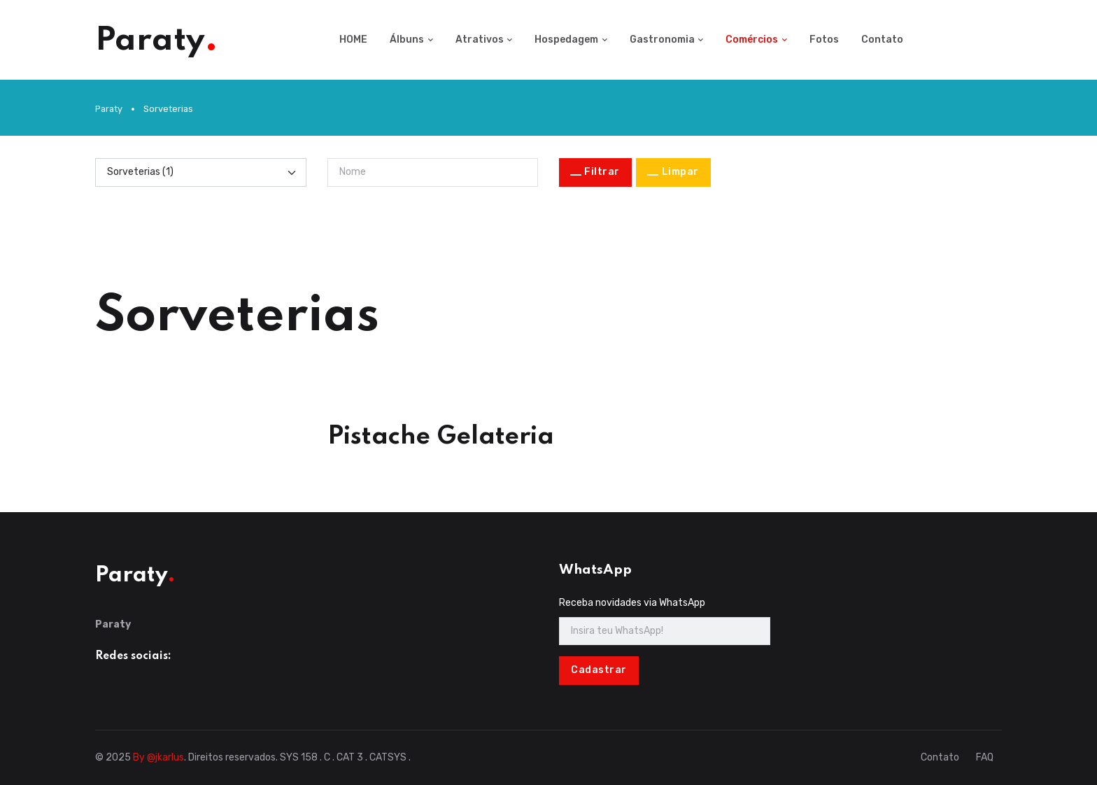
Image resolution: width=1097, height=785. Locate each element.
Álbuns (407, 39)
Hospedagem (566, 39)
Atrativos (479, 39)
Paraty (108, 109)
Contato (882, 39)
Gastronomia (662, 39)
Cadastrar (599, 670)
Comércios (752, 39)
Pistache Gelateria (440, 436)
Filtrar (602, 172)
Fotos (824, 39)
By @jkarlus (158, 757)
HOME (353, 39)
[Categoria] (200, 172)
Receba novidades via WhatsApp (632, 603)
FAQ (984, 757)
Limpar (680, 172)
